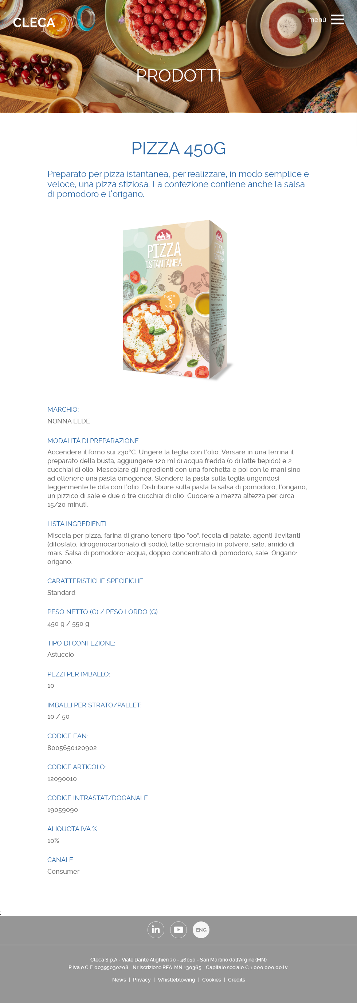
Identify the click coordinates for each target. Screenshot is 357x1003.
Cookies (211, 980)
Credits (236, 980)
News (119, 980)
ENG (201, 930)
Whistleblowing (176, 980)
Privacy (142, 980)
